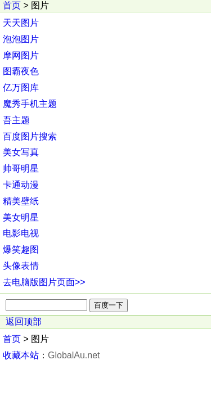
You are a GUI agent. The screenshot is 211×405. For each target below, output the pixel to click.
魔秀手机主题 (30, 104)
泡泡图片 (21, 39)
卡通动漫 (21, 185)
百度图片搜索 (30, 136)
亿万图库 (21, 87)
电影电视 (21, 233)
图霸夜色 (21, 71)
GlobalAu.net (74, 355)
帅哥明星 (21, 168)
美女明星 (21, 217)
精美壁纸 (21, 201)
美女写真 (21, 152)
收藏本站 (21, 355)
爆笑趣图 (21, 249)
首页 (12, 5)
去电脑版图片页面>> (44, 282)
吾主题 (16, 120)
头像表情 (21, 266)
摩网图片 (21, 55)
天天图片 (21, 23)
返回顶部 (24, 321)
